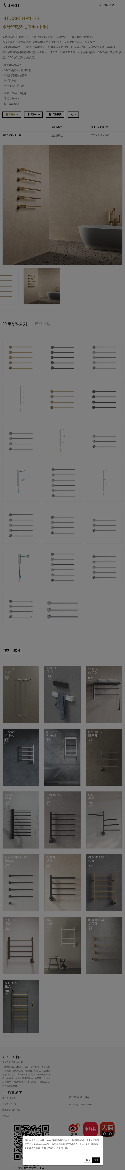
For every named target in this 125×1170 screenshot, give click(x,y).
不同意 (87, 1160)
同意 (96, 1160)
